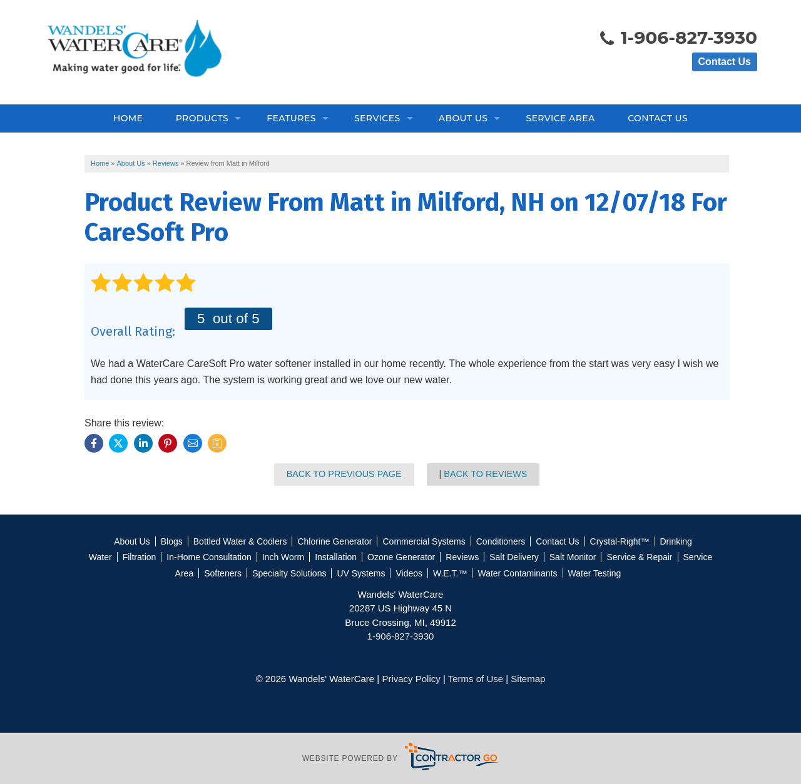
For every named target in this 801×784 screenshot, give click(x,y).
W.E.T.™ (450, 573)
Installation (336, 557)
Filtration (139, 557)
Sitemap (528, 678)
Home (128, 118)
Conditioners (501, 541)
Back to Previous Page (344, 474)
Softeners (223, 573)
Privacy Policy (411, 678)
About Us (463, 118)
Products (202, 118)
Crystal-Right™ (620, 541)
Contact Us (724, 61)
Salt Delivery (514, 557)
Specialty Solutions (289, 573)
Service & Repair (639, 557)
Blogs (172, 541)
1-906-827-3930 (677, 38)
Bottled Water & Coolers (240, 541)
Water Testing (594, 573)
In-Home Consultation (208, 557)
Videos (408, 573)
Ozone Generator (401, 557)
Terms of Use (475, 678)
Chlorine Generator (334, 541)
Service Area (560, 118)
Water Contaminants (517, 573)
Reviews (462, 557)
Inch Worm (283, 557)
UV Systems (361, 573)
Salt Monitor (572, 557)
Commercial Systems (423, 541)
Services (377, 118)
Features (291, 118)
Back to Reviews (485, 474)
